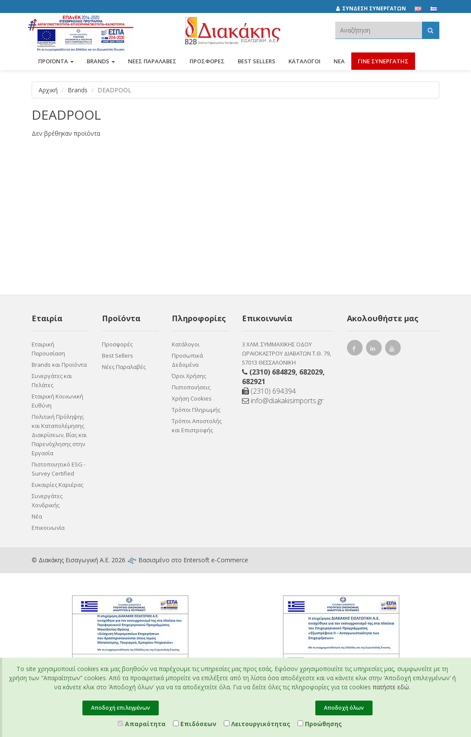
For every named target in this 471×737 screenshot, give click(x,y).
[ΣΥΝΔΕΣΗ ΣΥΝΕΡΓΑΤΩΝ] (375, 8)
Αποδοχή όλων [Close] (344, 707)
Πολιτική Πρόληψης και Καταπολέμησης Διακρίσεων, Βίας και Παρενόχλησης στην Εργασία (59, 435)
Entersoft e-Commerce (215, 560)
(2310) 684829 (272, 372)
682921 (253, 381)
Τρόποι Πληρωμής (196, 410)
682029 (311, 372)
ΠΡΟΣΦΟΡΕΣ (207, 64)
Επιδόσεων (194, 724)
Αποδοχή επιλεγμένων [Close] (120, 707)
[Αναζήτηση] (430, 30)
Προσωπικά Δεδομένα (187, 360)
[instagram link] (374, 350)
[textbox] (378, 30)
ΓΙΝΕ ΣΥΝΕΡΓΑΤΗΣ (383, 64)
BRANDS (101, 64)
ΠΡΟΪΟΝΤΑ (56, 64)
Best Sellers (256, 64)
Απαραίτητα (142, 724)
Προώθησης (320, 724)
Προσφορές (117, 344)
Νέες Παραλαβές (124, 367)
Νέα (339, 64)
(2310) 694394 (269, 391)
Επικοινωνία (48, 528)
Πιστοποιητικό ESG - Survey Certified (58, 468)
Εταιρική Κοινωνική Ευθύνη (57, 400)
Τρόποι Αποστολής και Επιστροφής (197, 425)
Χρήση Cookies (192, 398)
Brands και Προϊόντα (59, 364)
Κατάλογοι (304, 64)
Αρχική (48, 90)
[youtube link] (393, 350)
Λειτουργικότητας (257, 724)
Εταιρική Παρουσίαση (48, 348)
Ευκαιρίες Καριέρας (57, 485)
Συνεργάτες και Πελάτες (52, 380)
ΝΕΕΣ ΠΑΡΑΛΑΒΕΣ (152, 64)
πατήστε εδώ (391, 687)
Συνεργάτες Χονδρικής (47, 500)
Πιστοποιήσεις (191, 387)
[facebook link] (355, 350)
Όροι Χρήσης (189, 376)
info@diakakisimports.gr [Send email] (283, 400)
